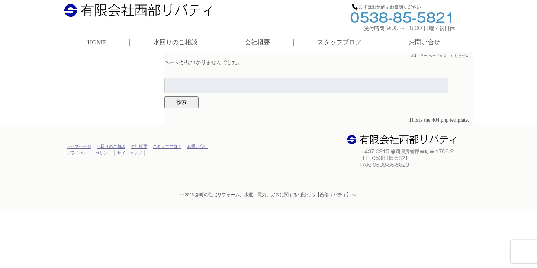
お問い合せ (424, 42)
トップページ (79, 146)
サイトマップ (129, 153)
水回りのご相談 (175, 42)
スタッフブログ (339, 42)
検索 (181, 102)
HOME (96, 42)
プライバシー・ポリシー (89, 153)
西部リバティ (141, 12)
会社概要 (257, 42)
